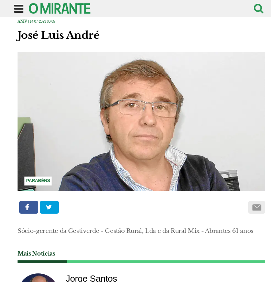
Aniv (22, 21)
